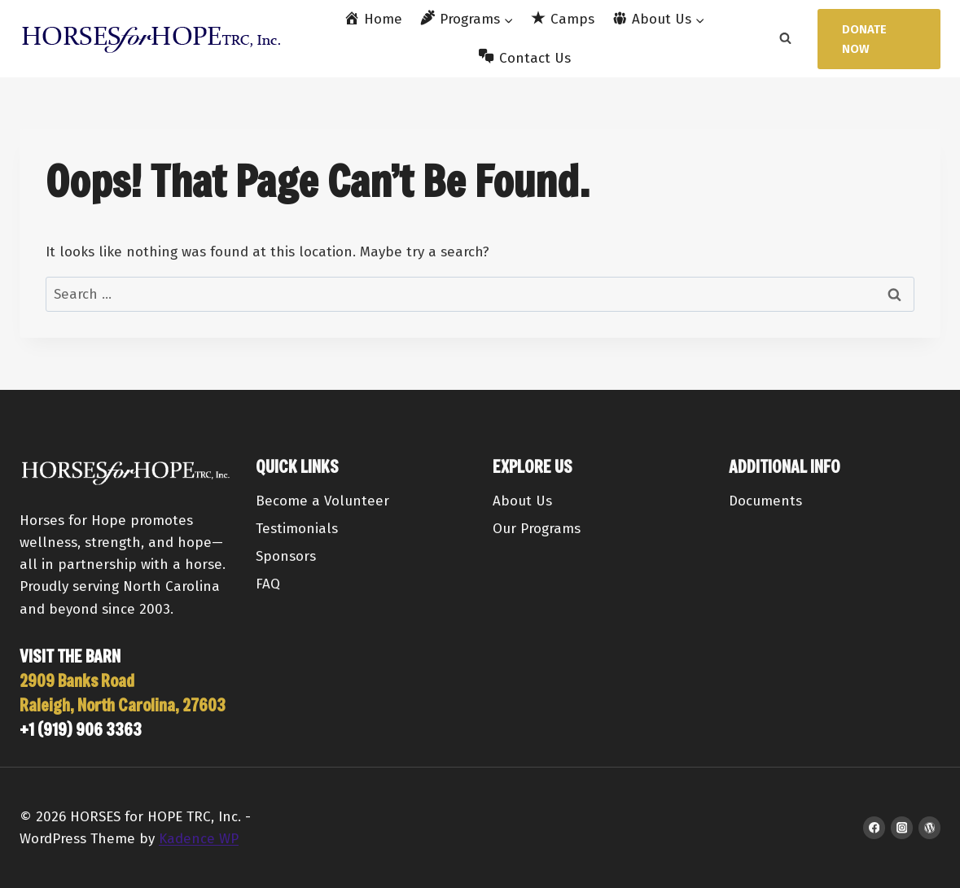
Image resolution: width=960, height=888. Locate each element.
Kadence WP (199, 838)
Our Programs (537, 528)
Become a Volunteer (322, 501)
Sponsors (286, 556)
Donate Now (864, 39)
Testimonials (297, 528)
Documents (765, 501)
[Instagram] (902, 827)
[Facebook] (874, 827)
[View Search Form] (785, 39)
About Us (522, 501)
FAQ (268, 584)
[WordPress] (929, 827)
